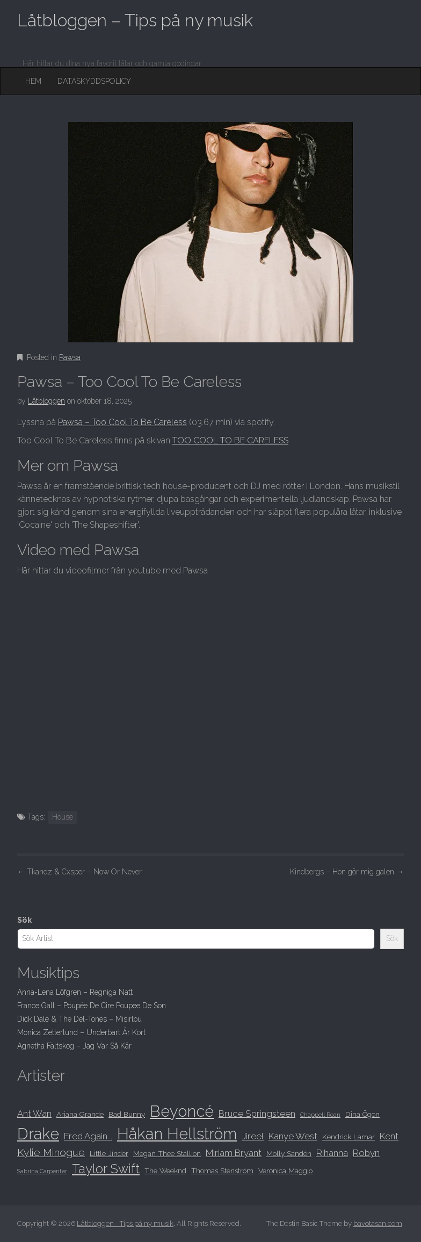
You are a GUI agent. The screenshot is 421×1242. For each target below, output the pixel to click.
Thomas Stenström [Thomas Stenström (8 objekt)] (222, 1170)
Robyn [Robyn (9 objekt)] (366, 1152)
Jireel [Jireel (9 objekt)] (253, 1136)
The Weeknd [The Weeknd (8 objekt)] (165, 1170)
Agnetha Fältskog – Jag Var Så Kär (74, 1046)
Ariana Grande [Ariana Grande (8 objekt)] (80, 1114)
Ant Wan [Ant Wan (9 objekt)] (34, 1113)
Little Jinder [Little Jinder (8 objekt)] (109, 1153)
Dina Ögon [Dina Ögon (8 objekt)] (362, 1114)
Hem (33, 81)
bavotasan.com (377, 1223)
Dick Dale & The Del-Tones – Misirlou (79, 1019)
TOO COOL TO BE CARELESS (230, 440)
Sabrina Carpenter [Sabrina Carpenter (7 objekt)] (42, 1171)
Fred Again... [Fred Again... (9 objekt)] (88, 1136)
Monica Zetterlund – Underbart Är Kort (81, 1032)
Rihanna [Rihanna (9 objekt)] (332, 1152)
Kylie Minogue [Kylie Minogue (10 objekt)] (51, 1152)
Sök (24, 920)
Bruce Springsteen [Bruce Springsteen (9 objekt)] (257, 1113)
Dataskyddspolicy (94, 81)
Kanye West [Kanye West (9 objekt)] (292, 1136)
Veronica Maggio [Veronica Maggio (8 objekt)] (285, 1170)
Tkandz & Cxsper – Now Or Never (79, 871)
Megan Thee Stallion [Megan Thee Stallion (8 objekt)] (167, 1153)
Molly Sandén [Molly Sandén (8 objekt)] (288, 1153)
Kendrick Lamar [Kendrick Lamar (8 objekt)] (348, 1136)
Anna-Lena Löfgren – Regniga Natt (75, 992)
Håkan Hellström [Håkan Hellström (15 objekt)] (177, 1133)
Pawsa (70, 357)
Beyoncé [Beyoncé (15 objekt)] (182, 1111)
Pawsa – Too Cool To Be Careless (122, 422)
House (62, 817)
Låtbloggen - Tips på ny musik (125, 1223)
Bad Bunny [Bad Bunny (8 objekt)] (126, 1114)
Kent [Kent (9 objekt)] (389, 1136)
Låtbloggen (46, 401)
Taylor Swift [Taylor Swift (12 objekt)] (106, 1168)
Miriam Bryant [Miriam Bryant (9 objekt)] (234, 1152)
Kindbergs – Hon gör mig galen (347, 871)
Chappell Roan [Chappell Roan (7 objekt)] (320, 1114)
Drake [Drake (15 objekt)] (38, 1133)
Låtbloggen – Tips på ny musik (135, 20)
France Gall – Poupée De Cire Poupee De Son (91, 1005)
